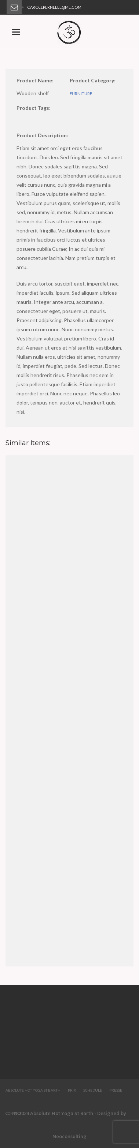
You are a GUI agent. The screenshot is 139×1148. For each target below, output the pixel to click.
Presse (115, 1090)
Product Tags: (34, 108)
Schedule (92, 1090)
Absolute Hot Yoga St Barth (33, 1090)
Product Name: (35, 80)
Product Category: (93, 80)
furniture (81, 93)
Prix (72, 1090)
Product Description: (42, 135)
